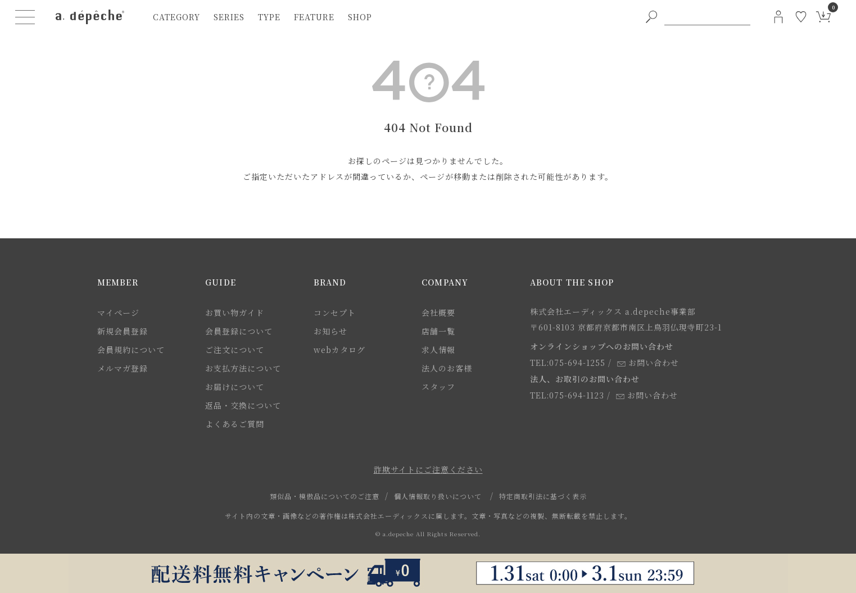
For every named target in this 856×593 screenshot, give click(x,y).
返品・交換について (243, 405)
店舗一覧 (438, 331)
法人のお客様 (447, 368)
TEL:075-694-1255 (567, 362)
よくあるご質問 (234, 423)
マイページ (118, 312)
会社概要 (438, 312)
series (229, 16)
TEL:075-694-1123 (567, 395)
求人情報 (438, 349)
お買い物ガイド (234, 312)
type (269, 16)
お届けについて (234, 386)
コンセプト (335, 312)
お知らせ (330, 331)
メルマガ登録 (122, 368)
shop (360, 16)
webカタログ (339, 349)
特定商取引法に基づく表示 (543, 496)
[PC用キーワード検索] (707, 16)
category (176, 16)
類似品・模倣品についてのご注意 (324, 496)
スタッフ (438, 386)
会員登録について (239, 331)
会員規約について (131, 349)
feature (314, 16)
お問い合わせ (648, 362)
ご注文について (234, 349)
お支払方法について (243, 368)
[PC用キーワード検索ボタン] (651, 17)
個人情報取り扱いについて (438, 496)
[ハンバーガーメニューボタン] (25, 16)
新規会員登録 (122, 331)
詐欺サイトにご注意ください (428, 469)
